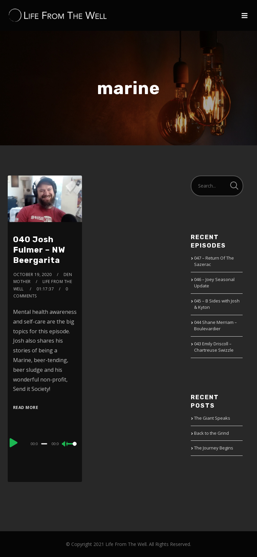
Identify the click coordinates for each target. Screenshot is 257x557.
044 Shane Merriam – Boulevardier (215, 325)
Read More (25, 407)
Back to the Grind (211, 433)
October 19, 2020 (32, 274)
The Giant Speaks (212, 418)
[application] (45, 443)
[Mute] (65, 444)
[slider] (44, 443)
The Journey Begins (213, 448)
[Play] (13, 442)
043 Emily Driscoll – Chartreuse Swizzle (214, 347)
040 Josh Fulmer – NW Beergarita (39, 250)
